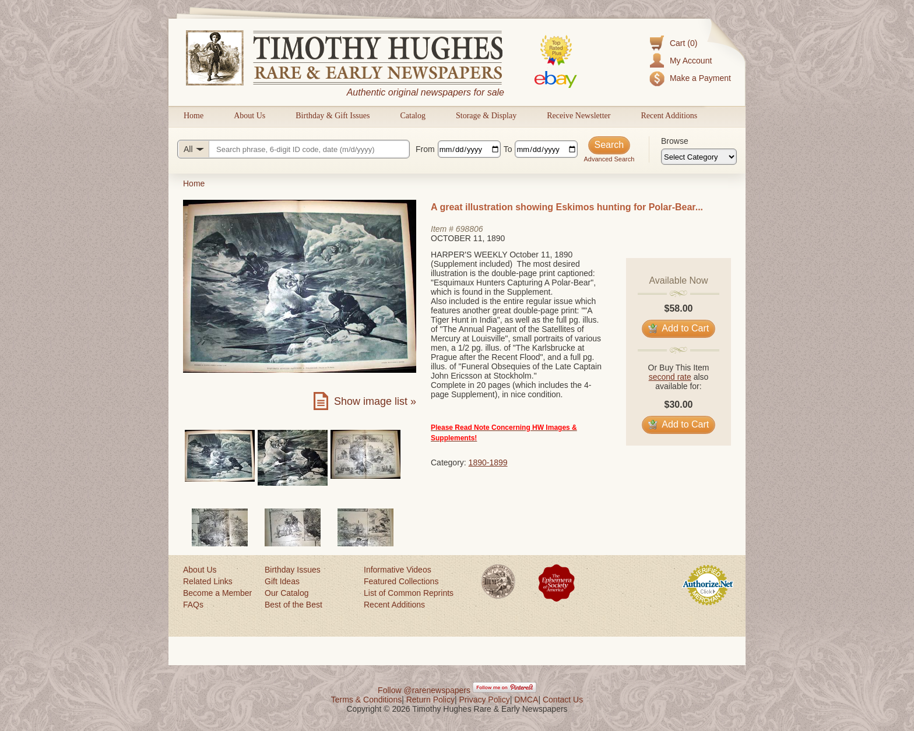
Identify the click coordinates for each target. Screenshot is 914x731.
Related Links (208, 581)
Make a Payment (700, 78)
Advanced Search (608, 159)
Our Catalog (286, 593)
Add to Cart (678, 328)
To (508, 149)
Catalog (413, 115)
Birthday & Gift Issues (333, 115)
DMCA (526, 699)
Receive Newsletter (578, 115)
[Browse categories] (699, 157)
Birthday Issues (293, 569)
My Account (691, 60)
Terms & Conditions (366, 699)
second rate (670, 377)
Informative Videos (397, 569)
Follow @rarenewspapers (424, 690)
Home (193, 115)
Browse (674, 141)
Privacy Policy (484, 699)
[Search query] (293, 149)
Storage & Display (486, 115)
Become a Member (217, 593)
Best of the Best (293, 604)
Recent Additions (669, 115)
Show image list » (375, 401)
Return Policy (430, 699)
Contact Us (563, 699)
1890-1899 (488, 462)
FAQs (193, 604)
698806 (469, 229)
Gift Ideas (282, 581)
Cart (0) (683, 43)
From (425, 149)
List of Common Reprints (409, 593)
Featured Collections (401, 581)
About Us (249, 115)
